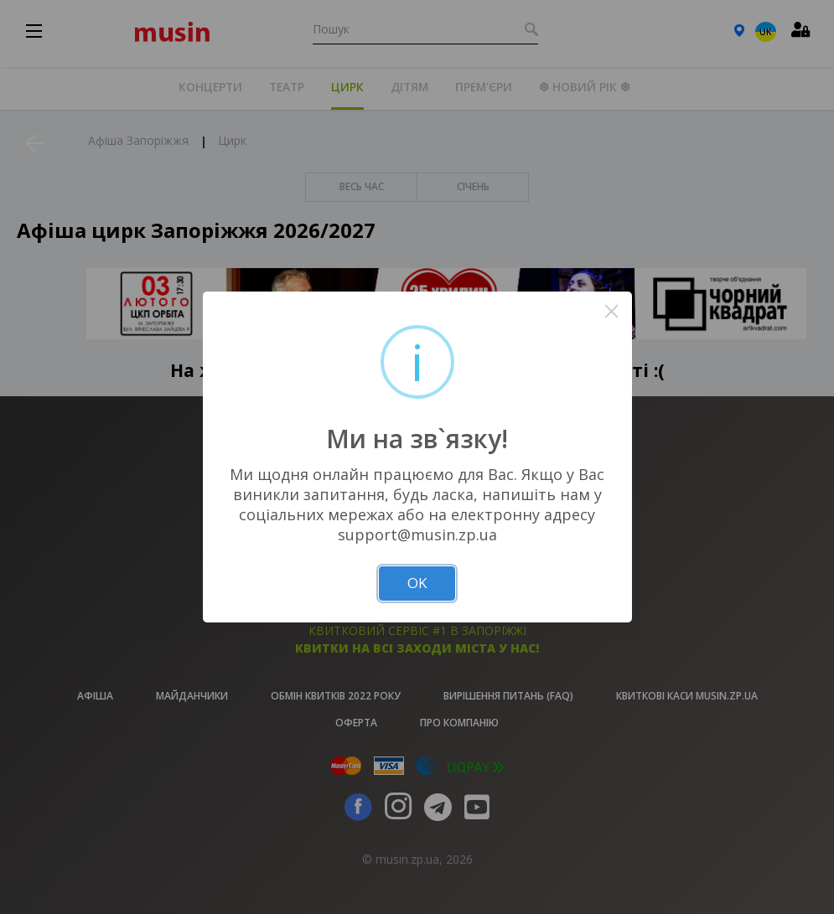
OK (417, 582)
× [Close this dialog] (611, 311)
